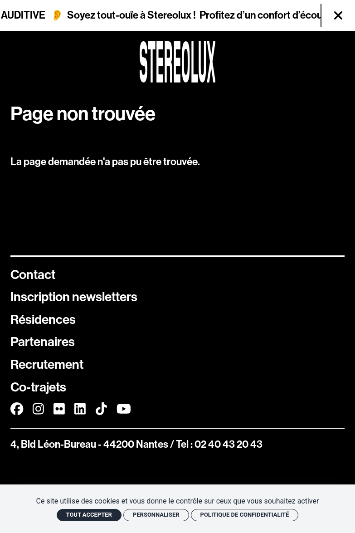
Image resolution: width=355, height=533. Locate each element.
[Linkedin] (80, 409)
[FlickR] (59, 409)
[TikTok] (101, 409)
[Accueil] (178, 62)
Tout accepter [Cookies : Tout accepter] (89, 514)
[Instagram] (38, 409)
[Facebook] (16, 409)
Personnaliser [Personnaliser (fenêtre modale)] (156, 514)
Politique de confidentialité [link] (244, 514)
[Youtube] (124, 409)
